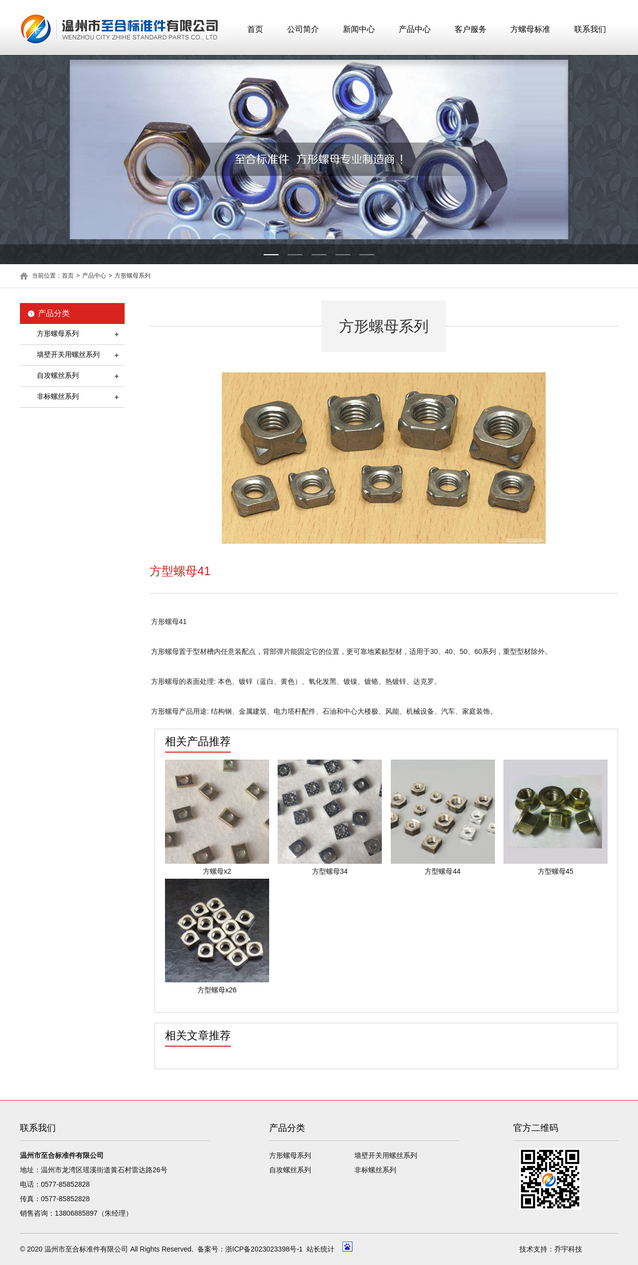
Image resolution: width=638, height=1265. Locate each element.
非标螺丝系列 (58, 396)
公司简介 (303, 29)
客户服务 (470, 29)
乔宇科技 (568, 1249)
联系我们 (590, 29)
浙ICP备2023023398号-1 (264, 1249)
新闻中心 (359, 29)
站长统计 (320, 1249)
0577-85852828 (65, 1184)
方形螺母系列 (133, 275)
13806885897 (76, 1213)
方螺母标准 (530, 29)
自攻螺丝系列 (58, 375)
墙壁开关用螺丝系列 (68, 354)
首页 (255, 29)
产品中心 (415, 29)
